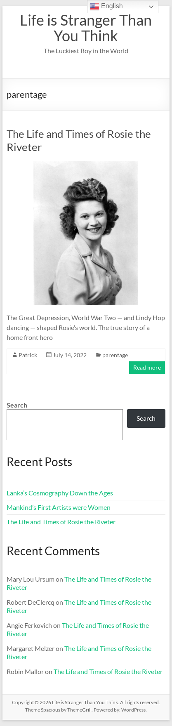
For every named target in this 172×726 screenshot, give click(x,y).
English (106, 7)
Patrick (28, 354)
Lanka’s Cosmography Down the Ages (60, 493)
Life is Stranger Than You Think (86, 28)
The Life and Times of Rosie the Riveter (61, 522)
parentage (115, 354)
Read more (147, 367)
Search (17, 405)
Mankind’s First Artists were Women (59, 507)
